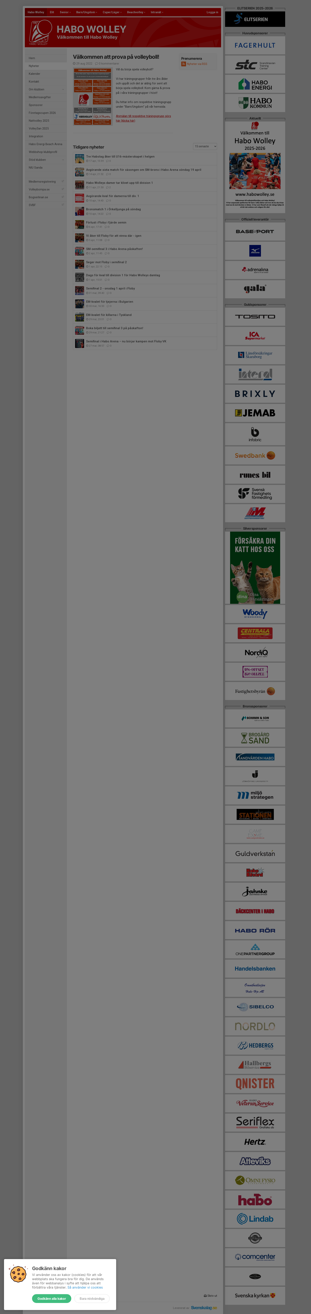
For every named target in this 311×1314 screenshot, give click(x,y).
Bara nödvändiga (92, 1299)
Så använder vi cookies (85, 1287)
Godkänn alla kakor (51, 1299)
